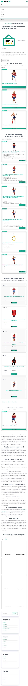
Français (2, 19)
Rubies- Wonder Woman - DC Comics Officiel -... (9, 83)
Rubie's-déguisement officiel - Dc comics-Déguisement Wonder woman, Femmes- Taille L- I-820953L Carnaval (13, 197)
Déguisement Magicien (5, 626)
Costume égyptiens (4, 647)
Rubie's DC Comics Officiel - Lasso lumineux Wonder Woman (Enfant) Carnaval (12, 242)
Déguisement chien (4, 622)
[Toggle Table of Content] (7, 60)
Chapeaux (2, 14)
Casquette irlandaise (4, 677)
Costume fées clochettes (5, 645)
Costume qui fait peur (5, 639)
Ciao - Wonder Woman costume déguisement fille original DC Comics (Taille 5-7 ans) (12, 175)
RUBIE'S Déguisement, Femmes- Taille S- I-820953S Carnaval (12, 264)
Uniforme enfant (4, 656)
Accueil (6, 23)
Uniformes (2, 11)
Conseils (2, 16)
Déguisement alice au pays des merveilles (6, 628)
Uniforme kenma (4, 658)
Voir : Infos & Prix (14, 86)
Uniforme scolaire (4, 660)
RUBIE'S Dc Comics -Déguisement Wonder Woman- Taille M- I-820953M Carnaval (12, 220)
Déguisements (3, 7)
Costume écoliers (4, 641)
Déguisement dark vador (5, 630)
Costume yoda (4, 643)
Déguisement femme (5, 624)
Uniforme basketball (4, 664)
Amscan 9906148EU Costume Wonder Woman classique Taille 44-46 (14, 296)
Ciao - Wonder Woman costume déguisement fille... (10, 104)
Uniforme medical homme (5, 662)
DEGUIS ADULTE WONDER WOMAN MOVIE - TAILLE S (14, 390)
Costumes (2, 9)
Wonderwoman (14, 498)
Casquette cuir (4, 673)
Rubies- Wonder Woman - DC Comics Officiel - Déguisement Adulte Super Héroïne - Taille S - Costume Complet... (13, 152)
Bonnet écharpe (4, 675)
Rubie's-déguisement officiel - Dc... (7, 124)
